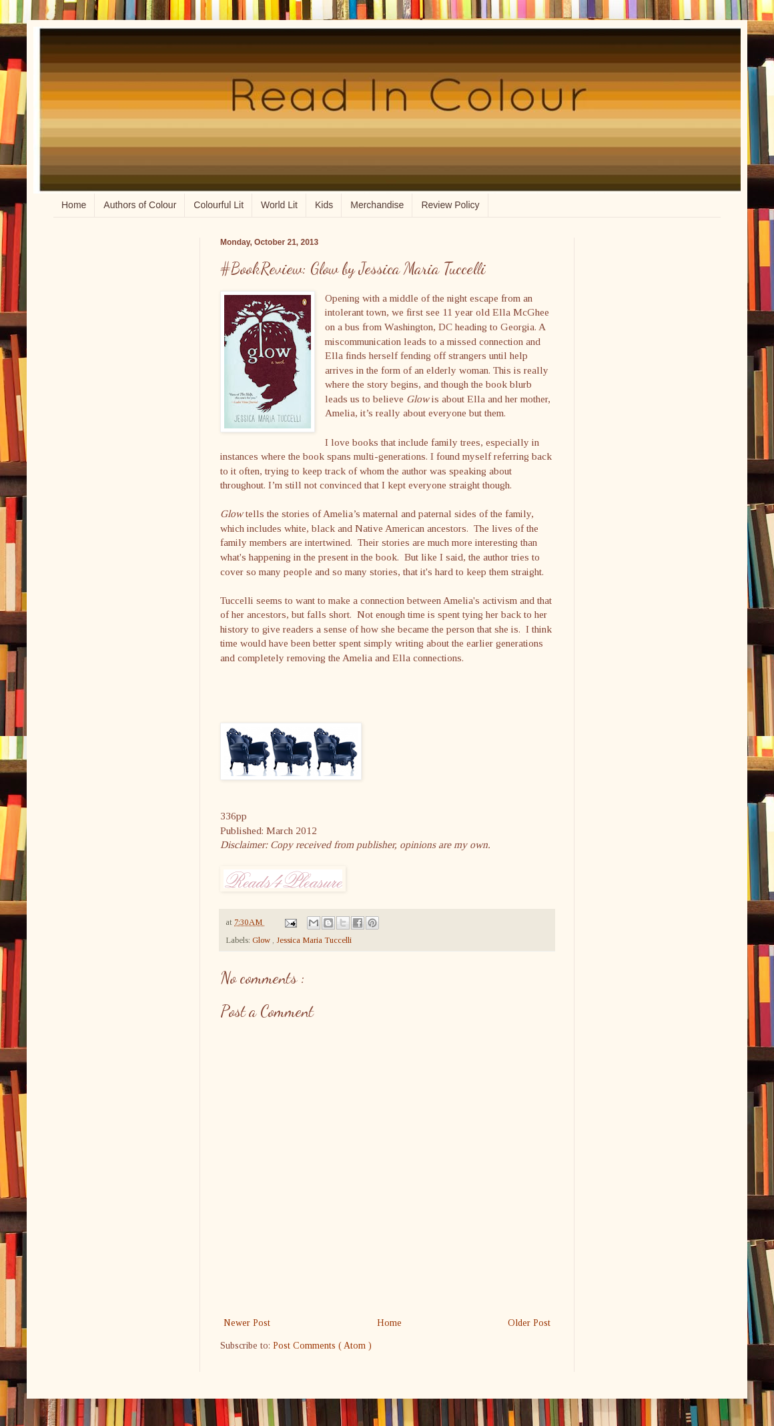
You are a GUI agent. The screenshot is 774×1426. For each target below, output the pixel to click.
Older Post (529, 1323)
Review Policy (450, 205)
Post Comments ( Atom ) (322, 1346)
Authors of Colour (139, 205)
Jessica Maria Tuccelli (314, 940)
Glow (262, 940)
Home (73, 205)
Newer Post (247, 1323)
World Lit (279, 205)
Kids (324, 205)
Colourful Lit (218, 205)
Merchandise (377, 205)
